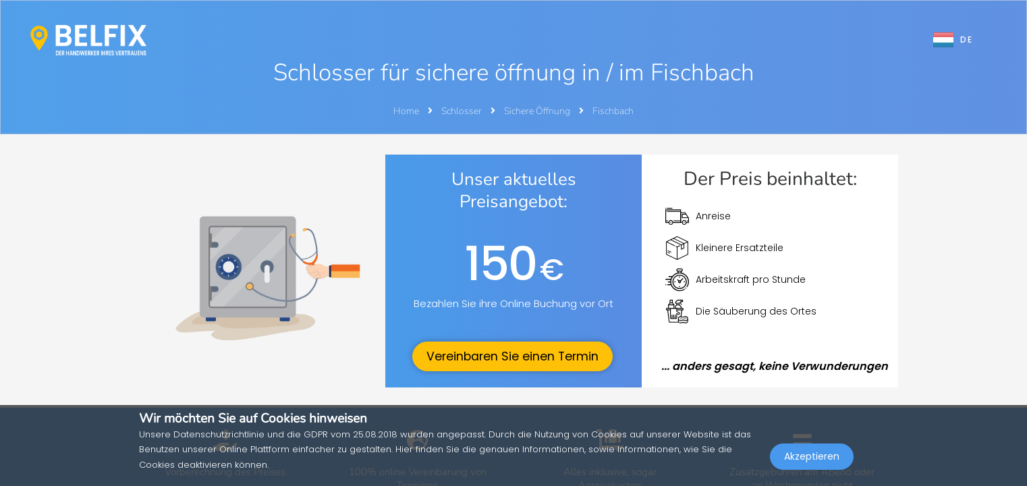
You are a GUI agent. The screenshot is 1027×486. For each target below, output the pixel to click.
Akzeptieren (811, 456)
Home (406, 111)
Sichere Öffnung (538, 111)
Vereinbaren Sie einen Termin (512, 356)
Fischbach (613, 111)
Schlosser (462, 111)
